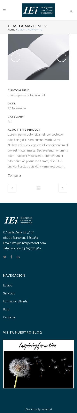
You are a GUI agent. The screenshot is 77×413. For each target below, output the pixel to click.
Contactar (9, 317)
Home (11, 29)
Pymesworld (45, 409)
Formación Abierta (15, 301)
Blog (6, 309)
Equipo (8, 285)
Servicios (9, 293)
